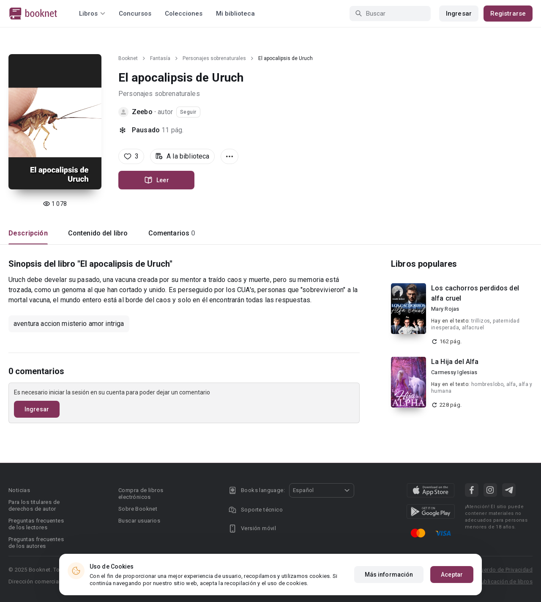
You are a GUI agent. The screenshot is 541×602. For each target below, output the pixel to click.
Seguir (188, 112)
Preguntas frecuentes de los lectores (36, 524)
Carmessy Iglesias (454, 372)
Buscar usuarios (139, 520)
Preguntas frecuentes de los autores (36, 542)
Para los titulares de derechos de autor (34, 505)
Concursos (135, 13)
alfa (511, 384)
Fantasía (160, 58)
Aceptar (452, 575)
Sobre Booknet (137, 509)
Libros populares (424, 264)
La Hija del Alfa (454, 362)
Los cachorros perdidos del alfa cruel (475, 293)
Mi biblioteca (235, 13)
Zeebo (142, 112)
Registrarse (508, 13)
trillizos (480, 321)
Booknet (128, 58)
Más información (389, 575)
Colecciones (183, 13)
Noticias (19, 490)
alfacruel (473, 328)
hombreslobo (487, 384)
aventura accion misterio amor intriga (69, 324)
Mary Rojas (445, 309)
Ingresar (459, 13)
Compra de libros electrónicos (140, 493)
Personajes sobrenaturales (214, 58)
